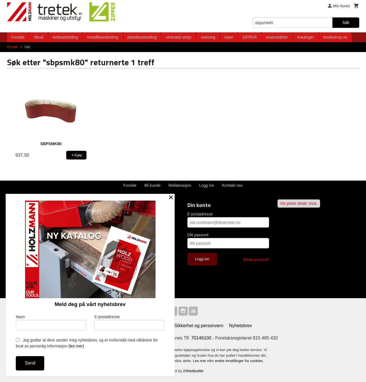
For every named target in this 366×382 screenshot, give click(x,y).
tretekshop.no (335, 37)
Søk (345, 22)
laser (229, 37)
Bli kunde (152, 185)
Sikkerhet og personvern (198, 325)
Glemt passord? (256, 259)
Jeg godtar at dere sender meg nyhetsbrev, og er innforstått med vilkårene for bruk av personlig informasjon (87, 343)
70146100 (201, 338)
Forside (18, 37)
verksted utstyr (179, 37)
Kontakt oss (232, 185)
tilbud (38, 37)
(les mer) (76, 346)
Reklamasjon (179, 185)
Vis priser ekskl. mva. (298, 203)
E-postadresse (200, 214)
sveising (208, 37)
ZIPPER (249, 37)
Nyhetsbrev (240, 325)
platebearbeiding (142, 37)
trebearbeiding (65, 37)
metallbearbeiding (102, 37)
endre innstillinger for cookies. (239, 361)
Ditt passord (197, 235)
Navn (51, 322)
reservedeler (277, 37)
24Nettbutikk (193, 371)
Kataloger (305, 37)
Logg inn (206, 185)
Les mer (200, 361)
